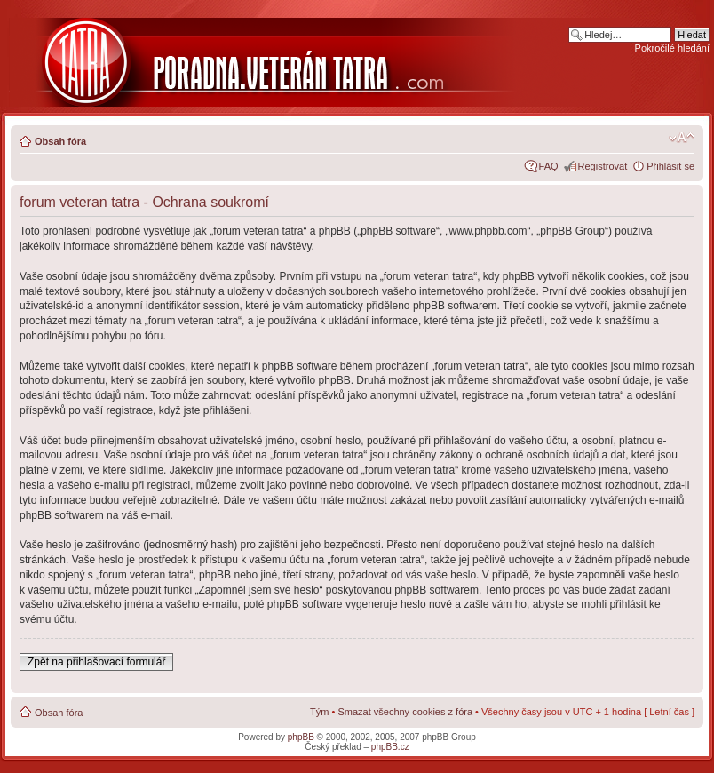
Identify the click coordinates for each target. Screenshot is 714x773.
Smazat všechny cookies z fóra (404, 711)
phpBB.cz (390, 747)
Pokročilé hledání (672, 48)
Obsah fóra (60, 141)
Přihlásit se (670, 166)
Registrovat (603, 166)
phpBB (301, 737)
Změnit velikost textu (681, 138)
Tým (319, 711)
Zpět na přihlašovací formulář (96, 662)
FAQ (549, 166)
